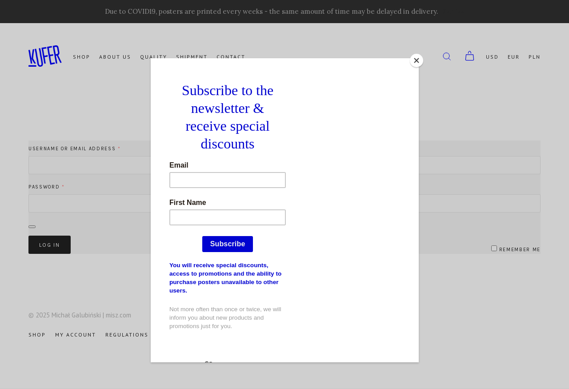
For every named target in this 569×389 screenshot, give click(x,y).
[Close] (416, 60)
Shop (81, 57)
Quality (153, 57)
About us (115, 57)
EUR (514, 57)
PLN (535, 57)
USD (492, 57)
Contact (230, 57)
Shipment (192, 57)
